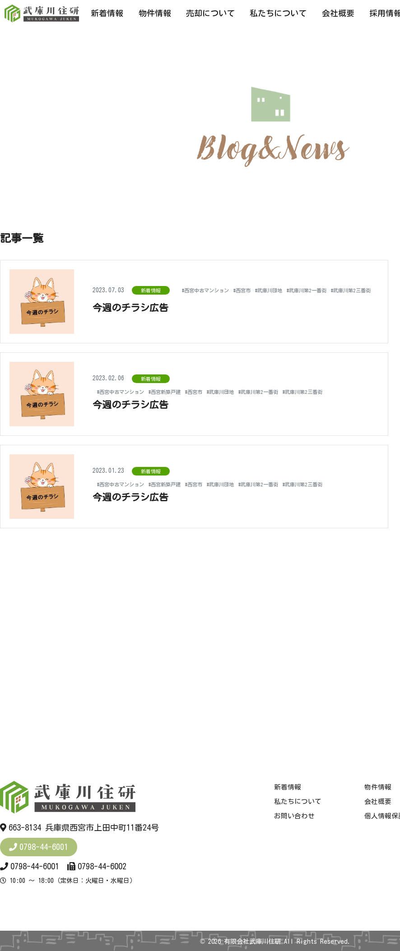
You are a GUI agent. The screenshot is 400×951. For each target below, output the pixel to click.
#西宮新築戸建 (182, 387)
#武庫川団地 (205, 298)
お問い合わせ (294, 816)
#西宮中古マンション (127, 298)
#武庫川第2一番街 (253, 298)
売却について (210, 13)
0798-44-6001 (43, 847)
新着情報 (107, 13)
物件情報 (155, 13)
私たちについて (278, 13)
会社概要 (338, 13)
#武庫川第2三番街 (308, 298)
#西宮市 (173, 298)
